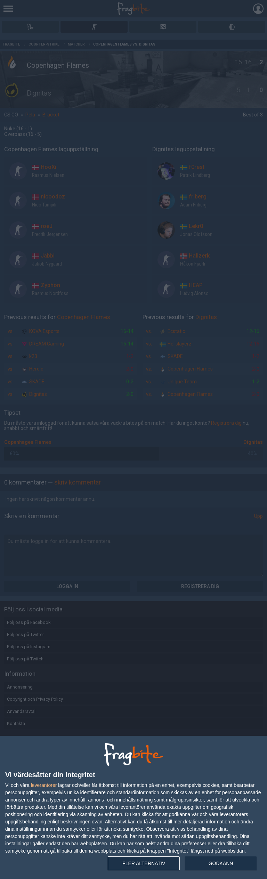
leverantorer (44, 785)
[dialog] (133, 807)
